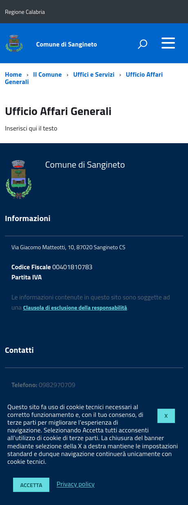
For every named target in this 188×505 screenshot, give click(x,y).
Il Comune (47, 74)
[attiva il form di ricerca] (142, 44)
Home (13, 74)
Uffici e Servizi (93, 74)
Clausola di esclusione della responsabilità (75, 307)
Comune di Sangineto (66, 44)
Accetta (31, 485)
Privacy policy (76, 484)
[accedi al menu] (168, 42)
